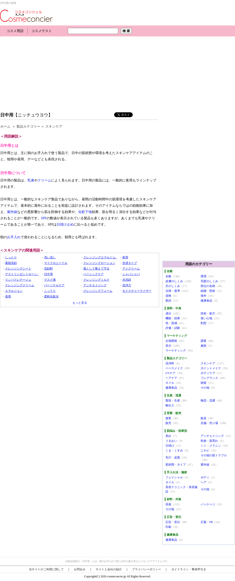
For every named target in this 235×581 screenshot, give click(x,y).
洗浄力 (126, 285)
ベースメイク (174, 368)
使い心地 (206, 318)
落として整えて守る (96, 268)
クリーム (44, 180)
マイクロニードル (55, 263)
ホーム (5, 126)
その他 (205, 387)
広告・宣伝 (172, 522)
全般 (168, 276)
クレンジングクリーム (19, 285)
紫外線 (12, 212)
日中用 (6, 115)
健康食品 (206, 300)
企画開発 (171, 341)
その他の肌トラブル (214, 455)
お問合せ (80, 569)
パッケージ (208, 504)
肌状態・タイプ (175, 464)
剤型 (203, 323)
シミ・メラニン (211, 445)
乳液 (30, 180)
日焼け (169, 445)
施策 (203, 345)
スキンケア (53, 126)
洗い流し (50, 257)
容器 (168, 504)
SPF (44, 218)
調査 (203, 341)
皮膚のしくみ (174, 281)
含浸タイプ (129, 263)
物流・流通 (208, 400)
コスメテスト (41, 31)
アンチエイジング (95, 285)
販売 (168, 423)
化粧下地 (85, 212)
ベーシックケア (93, 274)
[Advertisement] (56, 73)
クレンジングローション (99, 263)
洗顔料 (48, 268)
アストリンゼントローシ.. (22, 274)
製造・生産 (172, 400)
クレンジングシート (18, 268)
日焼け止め (65, 224)
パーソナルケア (54, 285)
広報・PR (207, 522)
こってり (50, 291)
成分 (168, 313)
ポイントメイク (211, 368)
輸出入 (169, 405)
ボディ (205, 477)
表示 (168, 345)
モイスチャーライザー (136, 291)
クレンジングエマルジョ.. (100, 257)
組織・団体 (208, 291)
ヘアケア (171, 378)
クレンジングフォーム (97, 291)
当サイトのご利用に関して (46, 569)
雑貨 (203, 383)
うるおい (171, 440)
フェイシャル (174, 477)
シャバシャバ (131, 274)
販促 (203, 418)
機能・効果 (172, 318)
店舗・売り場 (209, 423)
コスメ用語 (15, 31)
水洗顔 (126, 279)
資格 (168, 295)
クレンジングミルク (96, 279)
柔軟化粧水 (51, 296)
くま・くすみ (174, 450)
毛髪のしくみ (209, 281)
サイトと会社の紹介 (109, 569)
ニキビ (205, 450)
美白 (168, 436)
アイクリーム (131, 268)
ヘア (203, 482)
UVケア (170, 373)
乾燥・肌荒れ (209, 440)
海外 (203, 295)
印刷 (168, 527)
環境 (203, 276)
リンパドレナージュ (18, 279)
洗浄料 (169, 363)
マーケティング (175, 350)
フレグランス (209, 378)
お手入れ (14, 237)
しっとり (11, 257)
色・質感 (171, 323)
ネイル (169, 383)
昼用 (8, 296)
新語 (168, 300)
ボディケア (208, 373)
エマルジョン (14, 291)
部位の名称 (208, 286)
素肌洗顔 (11, 263)
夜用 (125, 257)
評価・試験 (172, 328)
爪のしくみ (172, 286)
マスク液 (50, 279)
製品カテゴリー (28, 126)
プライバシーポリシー (146, 569)
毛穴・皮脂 (172, 457)
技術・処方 (208, 313)
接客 (168, 418)
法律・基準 (172, 291)
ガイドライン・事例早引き (188, 569)
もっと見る (79, 302)
